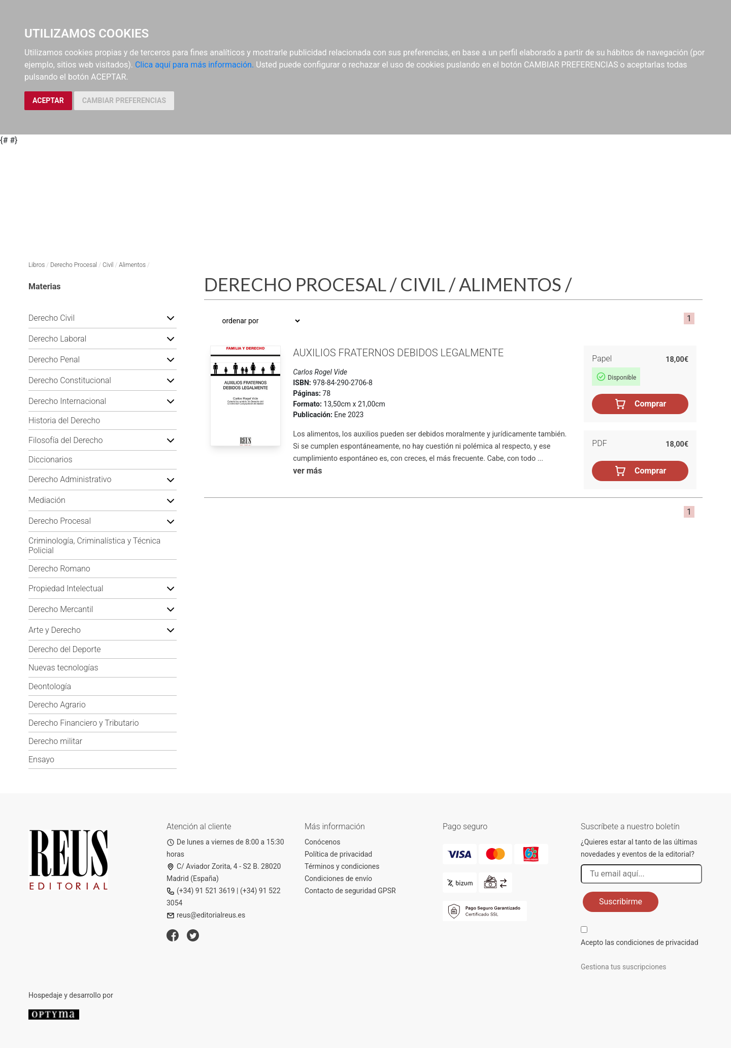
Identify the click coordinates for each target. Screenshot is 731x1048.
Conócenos (323, 842)
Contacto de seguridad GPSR (350, 891)
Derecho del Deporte (64, 649)
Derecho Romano (59, 568)
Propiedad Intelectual (66, 588)
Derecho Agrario (57, 704)
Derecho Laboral (57, 339)
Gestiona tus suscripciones (624, 967)
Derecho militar (55, 741)
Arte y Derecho (54, 630)
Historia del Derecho (64, 420)
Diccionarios (50, 459)
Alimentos (132, 264)
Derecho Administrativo (69, 479)
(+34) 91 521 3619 (201, 891)
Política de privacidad (338, 854)
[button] (170, 318)
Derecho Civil (51, 318)
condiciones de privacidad (657, 942)
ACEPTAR (48, 100)
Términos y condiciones (342, 866)
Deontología (49, 686)
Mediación (46, 500)
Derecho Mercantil (60, 609)
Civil (108, 264)
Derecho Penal (54, 359)
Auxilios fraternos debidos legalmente (398, 353)
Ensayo (41, 759)
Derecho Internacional (67, 401)
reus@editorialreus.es (206, 915)
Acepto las (640, 942)
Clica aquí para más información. (194, 65)
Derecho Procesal (73, 264)
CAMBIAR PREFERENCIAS (124, 100)
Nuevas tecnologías (63, 667)
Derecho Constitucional (69, 380)
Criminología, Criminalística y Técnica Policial (94, 545)
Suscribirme (620, 901)
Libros (36, 264)
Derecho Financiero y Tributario (83, 723)
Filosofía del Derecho (65, 440)
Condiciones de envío (338, 878)
